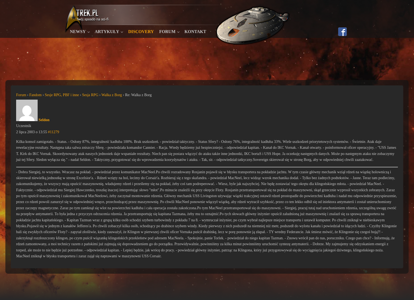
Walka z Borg (111, 95)
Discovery (141, 31)
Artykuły (107, 31)
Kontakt (195, 31)
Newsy (78, 31)
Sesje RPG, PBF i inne (62, 95)
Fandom (35, 95)
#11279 (53, 132)
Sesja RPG (90, 95)
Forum (167, 31)
